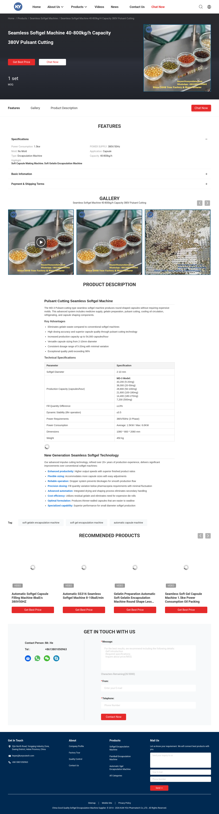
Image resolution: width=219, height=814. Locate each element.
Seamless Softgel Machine (44, 18)
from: (105, 681)
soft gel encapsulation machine (86, 522)
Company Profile (76, 746)
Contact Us (74, 765)
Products (22, 18)
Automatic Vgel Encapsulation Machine (120, 767)
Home (11, 18)
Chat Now (53, 62)
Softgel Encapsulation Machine (119, 748)
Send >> (159, 788)
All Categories (116, 775)
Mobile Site (107, 803)
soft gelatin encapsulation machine (41, 522)
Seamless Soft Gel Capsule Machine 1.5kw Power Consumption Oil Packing (183, 597)
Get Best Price (21, 62)
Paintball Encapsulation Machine (120, 758)
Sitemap (92, 803)
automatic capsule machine (128, 522)
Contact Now (113, 716)
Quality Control (75, 759)
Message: (107, 641)
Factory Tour (74, 753)
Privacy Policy (124, 803)
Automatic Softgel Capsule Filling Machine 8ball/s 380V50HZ (30, 597)
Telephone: (108, 698)
